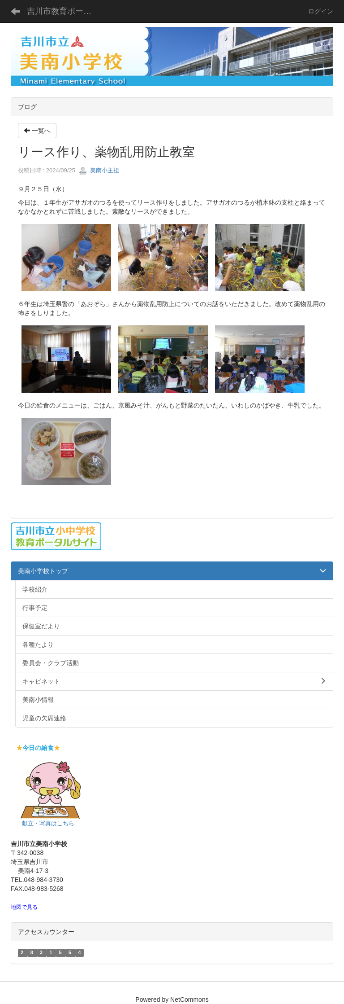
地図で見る (24, 907)
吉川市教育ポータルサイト (65, 11)
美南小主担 (98, 170)
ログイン (320, 11)
